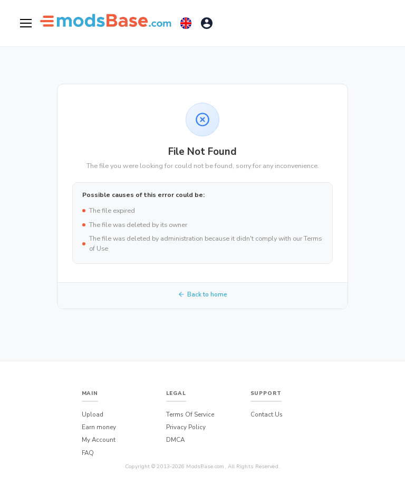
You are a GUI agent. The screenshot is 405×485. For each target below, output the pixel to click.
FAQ (88, 453)
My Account (98, 439)
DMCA (175, 439)
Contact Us (266, 414)
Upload (92, 414)
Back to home (203, 294)
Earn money (99, 427)
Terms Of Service (190, 414)
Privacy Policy (186, 427)
